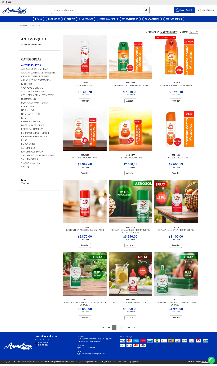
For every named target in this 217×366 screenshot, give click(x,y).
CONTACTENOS (152, 19)
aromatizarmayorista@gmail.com (91, 356)
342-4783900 (41, 344)
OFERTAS (71, 19)
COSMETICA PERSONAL (33, 91)
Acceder (85, 100)
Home (24, 25)
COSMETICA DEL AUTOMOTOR (37, 95)
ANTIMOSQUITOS (35, 25)
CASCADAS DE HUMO (32, 87)
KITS (23, 117)
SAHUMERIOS (28, 147)
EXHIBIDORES (28, 106)
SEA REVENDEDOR (130, 19)
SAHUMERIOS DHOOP (32, 151)
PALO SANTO (28, 144)
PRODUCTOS (54, 19)
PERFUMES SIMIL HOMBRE (35, 132)
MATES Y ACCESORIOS (32, 125)
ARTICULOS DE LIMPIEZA (34, 68)
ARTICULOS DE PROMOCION (36, 80)
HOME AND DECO (30, 114)
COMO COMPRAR (107, 19)
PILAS (24, 140)
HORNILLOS (27, 110)
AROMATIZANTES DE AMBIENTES (39, 72)
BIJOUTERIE (27, 84)
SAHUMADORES (29, 159)
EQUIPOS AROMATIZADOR (35, 102)
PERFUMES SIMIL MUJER (34, 136)
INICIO (38, 19)
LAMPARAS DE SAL (30, 121)
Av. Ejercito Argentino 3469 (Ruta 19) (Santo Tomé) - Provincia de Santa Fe (95, 342)
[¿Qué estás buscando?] (97, 10)
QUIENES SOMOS (174, 19)
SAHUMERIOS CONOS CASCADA (37, 155)
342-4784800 (41, 347)
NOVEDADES (87, 19)
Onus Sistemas (208, 364)
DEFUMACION (28, 98)
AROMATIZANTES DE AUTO (35, 76)
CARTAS (25, 166)
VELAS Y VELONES (30, 162)
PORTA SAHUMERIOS (32, 129)
